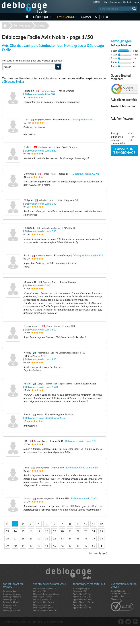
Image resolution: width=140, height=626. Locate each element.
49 (85, 545)
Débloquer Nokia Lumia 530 (40, 231)
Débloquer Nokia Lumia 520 (40, 150)
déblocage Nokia (13, 81)
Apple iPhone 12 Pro (82, 607)
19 (54, 531)
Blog (105, 16)
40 (15, 545)
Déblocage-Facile (24, 7)
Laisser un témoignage (124, 151)
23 (85, 531)
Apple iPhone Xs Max (82, 599)
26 (7, 538)
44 (46, 545)
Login (136, 2)
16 (30, 531)
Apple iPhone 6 (79, 605)
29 (30, 538)
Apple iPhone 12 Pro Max (84, 602)
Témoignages (65, 16)
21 (70, 531)
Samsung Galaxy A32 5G (83, 588)
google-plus (135, 621)
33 (62, 538)
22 (77, 531)
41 (23, 545)
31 (46, 538)
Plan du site (116, 599)
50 (93, 545)
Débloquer (41, 16)
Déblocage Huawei (11, 610)
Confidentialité (117, 596)
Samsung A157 (79, 591)
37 (93, 538)
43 (38, 545)
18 (46, 531)
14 (15, 531)
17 (38, 531)
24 (93, 531)
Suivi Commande (112, 2)
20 (62, 531)
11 (93, 523)
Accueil (26, 16)
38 (101, 538)
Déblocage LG (9, 607)
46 (62, 545)
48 (77, 545)
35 (77, 538)
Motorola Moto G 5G (82, 596)
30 (38, 538)
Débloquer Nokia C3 (83, 119)
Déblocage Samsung (12, 594)
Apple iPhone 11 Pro (82, 594)
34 (70, 538)
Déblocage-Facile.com (70, 573)
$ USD (96, 2)
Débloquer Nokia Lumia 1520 (41, 386)
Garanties (89, 16)
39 (7, 545)
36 (85, 538)
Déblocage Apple (10, 591)
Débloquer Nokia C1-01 (86, 173)
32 (54, 538)
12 (101, 523)
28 (23, 538)
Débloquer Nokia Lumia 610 (40, 329)
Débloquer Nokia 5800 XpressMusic (45, 417)
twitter (128, 621)
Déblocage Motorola (12, 596)
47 (70, 545)
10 (85, 523)
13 (7, 531)
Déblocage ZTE (10, 605)
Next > (101, 546)
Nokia (40, 25)
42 (30, 545)
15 (23, 531)
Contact (127, 2)
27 (15, 538)
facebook (121, 621)
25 (101, 531)
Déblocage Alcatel (11, 602)
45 (54, 545)
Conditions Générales (120, 593)
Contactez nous (118, 591)
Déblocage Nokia (10, 599)
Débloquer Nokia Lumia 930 (40, 203)
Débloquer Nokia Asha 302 (40, 94)
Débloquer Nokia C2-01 (38, 285)
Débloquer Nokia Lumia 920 (40, 359)
